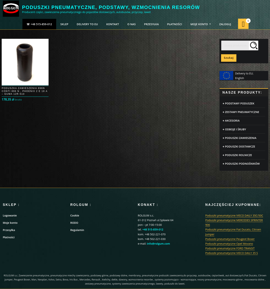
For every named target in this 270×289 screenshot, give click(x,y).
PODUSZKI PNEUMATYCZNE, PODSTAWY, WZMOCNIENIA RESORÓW (111, 7)
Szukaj (229, 57)
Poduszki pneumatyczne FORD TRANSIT (230, 248)
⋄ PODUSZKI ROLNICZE (237, 155)
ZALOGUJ (225, 24)
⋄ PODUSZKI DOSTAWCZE (239, 146)
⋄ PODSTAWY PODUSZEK (238, 103)
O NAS (131, 24)
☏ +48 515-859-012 (39, 24)
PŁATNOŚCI (174, 24)
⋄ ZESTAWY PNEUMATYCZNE (241, 112)
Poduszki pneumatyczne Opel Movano (229, 243)
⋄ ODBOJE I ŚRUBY (234, 129)
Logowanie (10, 215)
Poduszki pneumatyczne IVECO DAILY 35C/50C (234, 215)
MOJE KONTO (200, 24)
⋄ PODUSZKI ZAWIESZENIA (239, 138)
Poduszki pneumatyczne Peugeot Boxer (230, 239)
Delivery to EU (87, 24)
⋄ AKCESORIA (231, 120)
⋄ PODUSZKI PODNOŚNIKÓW (241, 163)
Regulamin (77, 230)
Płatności (9, 237)
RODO (74, 222)
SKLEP (64, 24)
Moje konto (10, 222)
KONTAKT (112, 24)
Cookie (74, 215)
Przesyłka (9, 230)
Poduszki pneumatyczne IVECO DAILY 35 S (231, 253)
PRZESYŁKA (151, 24)
